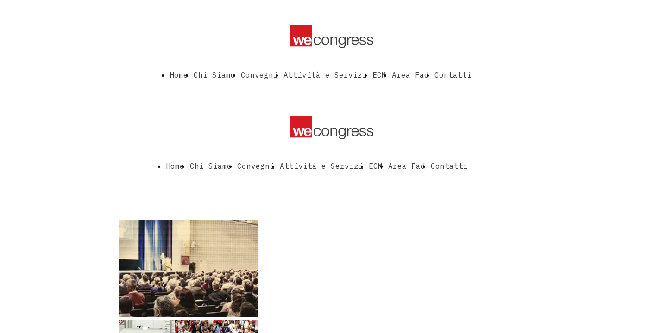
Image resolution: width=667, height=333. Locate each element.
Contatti (453, 75)
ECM (379, 75)
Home (179, 75)
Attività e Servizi (325, 75)
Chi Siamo (214, 75)
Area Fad (410, 75)
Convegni (259, 75)
